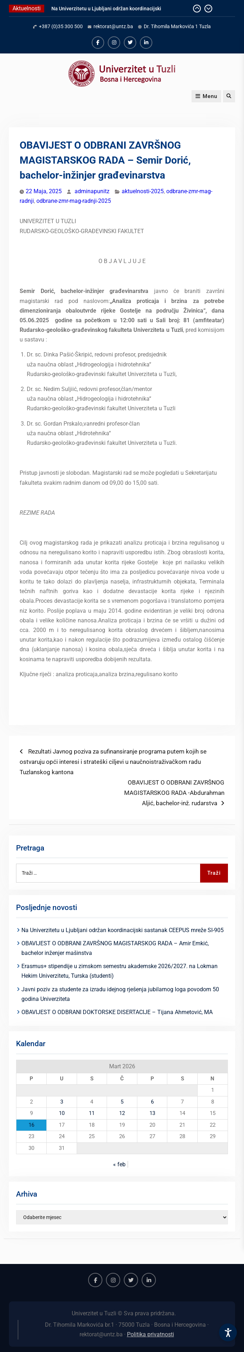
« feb (119, 1164)
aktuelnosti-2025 (143, 191)
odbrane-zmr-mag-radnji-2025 (73, 200)
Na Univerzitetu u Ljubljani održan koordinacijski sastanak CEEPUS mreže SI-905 (122, 930)
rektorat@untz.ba (113, 26)
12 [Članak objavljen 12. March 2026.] (122, 1113)
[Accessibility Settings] (228, 1332)
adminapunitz (92, 191)
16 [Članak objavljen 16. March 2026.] (31, 1125)
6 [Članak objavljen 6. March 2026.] (152, 1102)
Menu (206, 96)
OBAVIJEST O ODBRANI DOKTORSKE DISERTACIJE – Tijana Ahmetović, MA (117, 1012)
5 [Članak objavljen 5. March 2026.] (122, 1102)
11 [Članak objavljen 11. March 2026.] (92, 1113)
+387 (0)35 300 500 (61, 26)
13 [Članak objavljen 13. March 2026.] (152, 1113)
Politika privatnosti (150, 1334)
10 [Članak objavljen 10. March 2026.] (62, 1113)
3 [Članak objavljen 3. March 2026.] (61, 1102)
